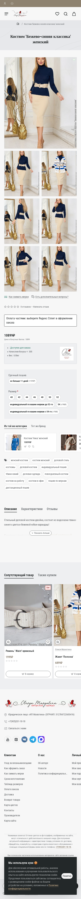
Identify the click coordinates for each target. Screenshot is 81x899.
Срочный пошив (17, 375)
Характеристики (32, 509)
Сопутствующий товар (19, 575)
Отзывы (52, 509)
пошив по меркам (57, 480)
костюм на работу (15, 480)
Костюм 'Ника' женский (36, 438)
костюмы (10, 467)
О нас (41, 755)
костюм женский (41, 460)
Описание (10, 509)
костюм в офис (36, 480)
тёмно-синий (12, 474)
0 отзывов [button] (26, 306)
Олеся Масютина (63, 649)
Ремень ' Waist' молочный (55, 535)
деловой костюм (28, 467)
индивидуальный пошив (54, 467)
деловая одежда (31, 474)
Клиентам (10, 755)
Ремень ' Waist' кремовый (20, 651)
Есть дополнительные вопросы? (51, 296)
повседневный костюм (56, 474)
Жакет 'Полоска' (64, 656)
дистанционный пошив (17, 487)
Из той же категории (15, 426)
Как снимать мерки (19, 296)
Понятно (67, 876)
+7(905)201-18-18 (63, 847)
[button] (25, 446)
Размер (12, 391)
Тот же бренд (38, 426)
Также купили (47, 575)
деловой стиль (61, 460)
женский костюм (19, 460)
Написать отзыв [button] (41, 306)
